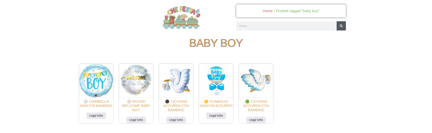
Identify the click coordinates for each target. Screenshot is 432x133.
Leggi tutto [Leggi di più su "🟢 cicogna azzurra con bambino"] (254, 118)
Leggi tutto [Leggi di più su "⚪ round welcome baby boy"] (139, 118)
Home (268, 11)
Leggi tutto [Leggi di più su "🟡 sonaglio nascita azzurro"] (216, 114)
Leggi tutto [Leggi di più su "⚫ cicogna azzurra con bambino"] (177, 118)
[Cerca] (341, 25)
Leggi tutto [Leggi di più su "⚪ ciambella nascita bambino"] (101, 114)
